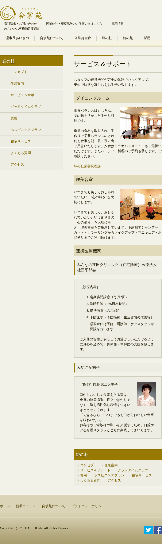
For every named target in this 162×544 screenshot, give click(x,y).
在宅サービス (142, 475)
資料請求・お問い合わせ (20, 23)
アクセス (114, 480)
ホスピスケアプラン (109, 475)
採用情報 (118, 23)
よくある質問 (90, 480)
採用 (147, 38)
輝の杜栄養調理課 (87, 166)
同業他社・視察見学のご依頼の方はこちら (74, 23)
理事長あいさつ (17, 38)
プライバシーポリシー (88, 506)
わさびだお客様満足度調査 (22, 28)
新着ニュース (26, 506)
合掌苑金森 (82, 38)
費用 (83, 475)
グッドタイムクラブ (133, 470)
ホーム (5, 506)
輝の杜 (107, 38)
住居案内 (111, 465)
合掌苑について (51, 38)
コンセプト (88, 465)
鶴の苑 (128, 38)
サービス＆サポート (95, 470)
